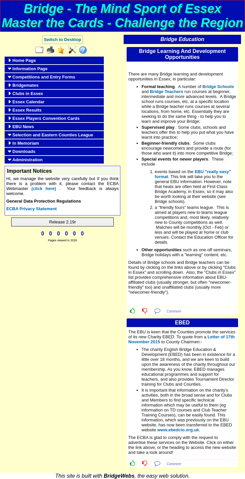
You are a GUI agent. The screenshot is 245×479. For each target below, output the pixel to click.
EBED (182, 322)
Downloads (21, 151)
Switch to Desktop (62, 39)
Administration (25, 159)
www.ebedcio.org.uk (178, 429)
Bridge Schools (218, 86)
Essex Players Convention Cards (44, 118)
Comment (174, 311)
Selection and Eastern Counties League (50, 134)
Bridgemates (23, 85)
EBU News (21, 126)
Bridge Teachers (166, 91)
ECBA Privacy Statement (31, 208)
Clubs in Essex (25, 93)
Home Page (22, 60)
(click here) (43, 188)
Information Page (28, 68)
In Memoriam (23, 143)
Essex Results (25, 110)
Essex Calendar (26, 101)
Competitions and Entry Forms (41, 76)
